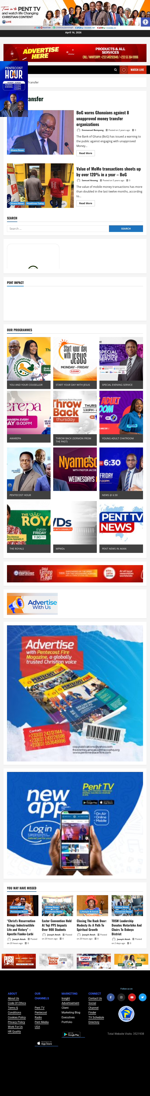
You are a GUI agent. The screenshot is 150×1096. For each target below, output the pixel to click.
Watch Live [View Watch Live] (131, 69)
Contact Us (95, 998)
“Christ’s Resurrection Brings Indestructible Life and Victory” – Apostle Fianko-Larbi (21, 927)
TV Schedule (96, 1017)
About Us (13, 998)
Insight (66, 998)
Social (92, 1003)
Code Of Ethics (17, 1003)
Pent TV (39, 1007)
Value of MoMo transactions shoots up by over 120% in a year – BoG (40, 185)
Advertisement (70, 1003)
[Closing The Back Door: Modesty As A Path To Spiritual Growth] (92, 905)
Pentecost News (19, 911)
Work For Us (15, 1026)
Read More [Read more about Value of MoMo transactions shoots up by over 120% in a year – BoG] (87, 202)
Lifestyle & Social (89, 911)
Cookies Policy (17, 1017)
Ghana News (17, 150)
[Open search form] (115, 69)
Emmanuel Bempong (90, 130)
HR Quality (14, 1031)
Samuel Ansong (87, 180)
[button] (145, 22)
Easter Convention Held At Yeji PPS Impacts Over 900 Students (57, 925)
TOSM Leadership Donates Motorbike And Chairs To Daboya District (127, 927)
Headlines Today (35, 203)
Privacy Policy (16, 1022)
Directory (93, 1022)
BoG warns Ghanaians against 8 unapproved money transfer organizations (40, 132)
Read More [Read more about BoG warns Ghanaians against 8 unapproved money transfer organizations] (87, 152)
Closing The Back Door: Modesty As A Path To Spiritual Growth (92, 925)
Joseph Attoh (16, 939)
